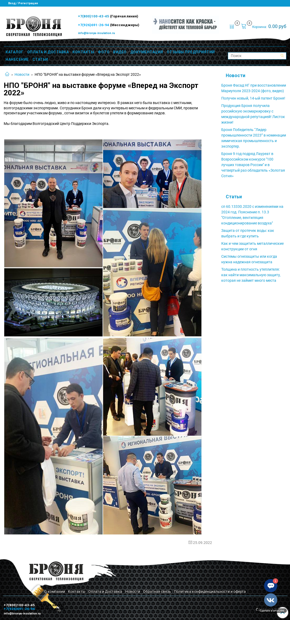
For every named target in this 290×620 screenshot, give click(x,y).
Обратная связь (157, 591)
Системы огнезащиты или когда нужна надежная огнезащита (249, 259)
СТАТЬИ (40, 59)
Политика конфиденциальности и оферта (210, 591)
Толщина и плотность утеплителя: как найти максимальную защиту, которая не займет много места (250, 275)
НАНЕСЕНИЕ (17, 59)
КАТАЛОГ (15, 52)
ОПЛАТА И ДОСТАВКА (48, 52)
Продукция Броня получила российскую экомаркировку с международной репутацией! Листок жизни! (253, 114)
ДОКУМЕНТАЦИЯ (146, 52)
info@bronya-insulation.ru (96, 33)
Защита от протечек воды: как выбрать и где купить (247, 233)
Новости (22, 74)
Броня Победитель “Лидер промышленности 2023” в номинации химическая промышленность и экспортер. (253, 138)
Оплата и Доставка (105, 591)
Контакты (76, 591)
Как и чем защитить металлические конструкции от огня (252, 246)
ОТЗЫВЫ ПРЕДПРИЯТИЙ (191, 52)
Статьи (234, 196)
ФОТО (103, 52)
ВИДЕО (120, 52)
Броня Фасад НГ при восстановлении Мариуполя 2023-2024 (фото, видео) (253, 88)
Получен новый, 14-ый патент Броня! (253, 98)
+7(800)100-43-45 (94, 16)
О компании (54, 591)
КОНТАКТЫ (83, 52)
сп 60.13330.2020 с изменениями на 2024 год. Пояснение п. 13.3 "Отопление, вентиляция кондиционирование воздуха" (252, 214)
